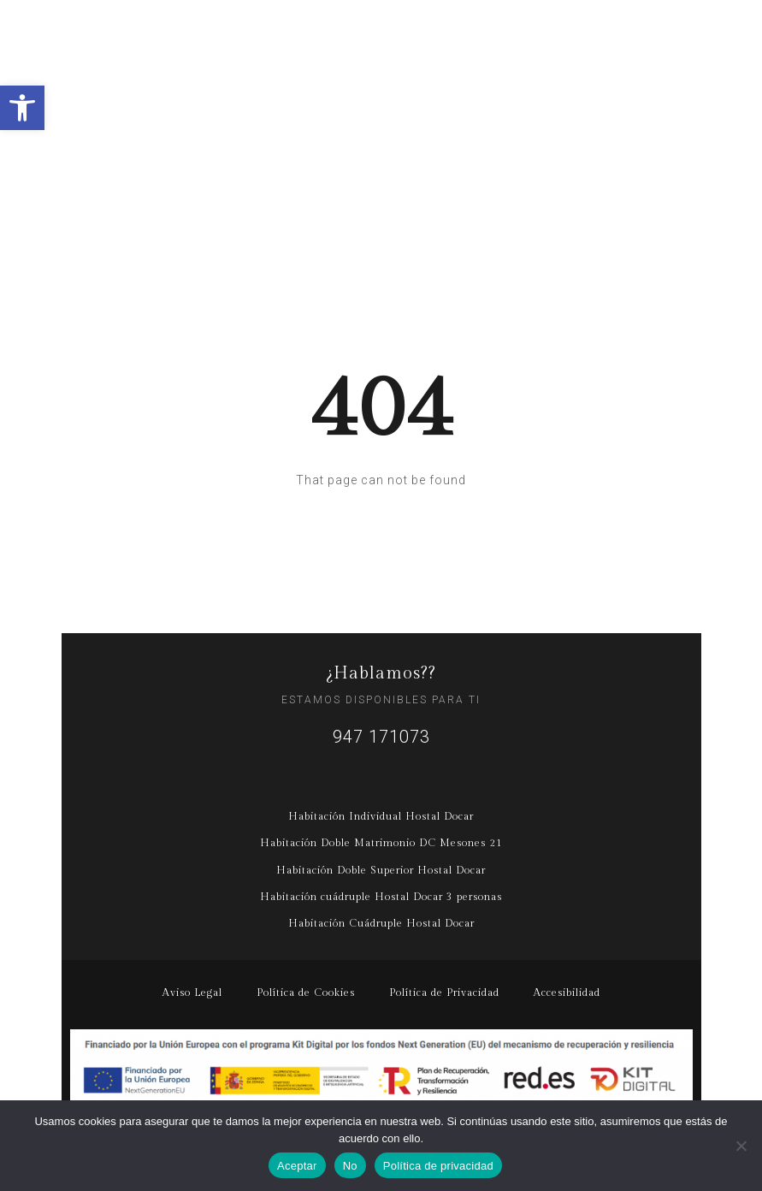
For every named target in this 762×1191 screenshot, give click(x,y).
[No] (740, 1145)
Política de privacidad (438, 1165)
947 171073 (381, 736)
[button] (22, 108)
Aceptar (297, 1165)
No (350, 1165)
